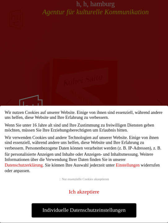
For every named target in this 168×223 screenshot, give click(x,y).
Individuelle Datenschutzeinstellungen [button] (84, 208)
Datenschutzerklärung (24, 163)
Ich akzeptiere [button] (84, 190)
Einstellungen (127, 163)
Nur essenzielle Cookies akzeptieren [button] (85, 177)
